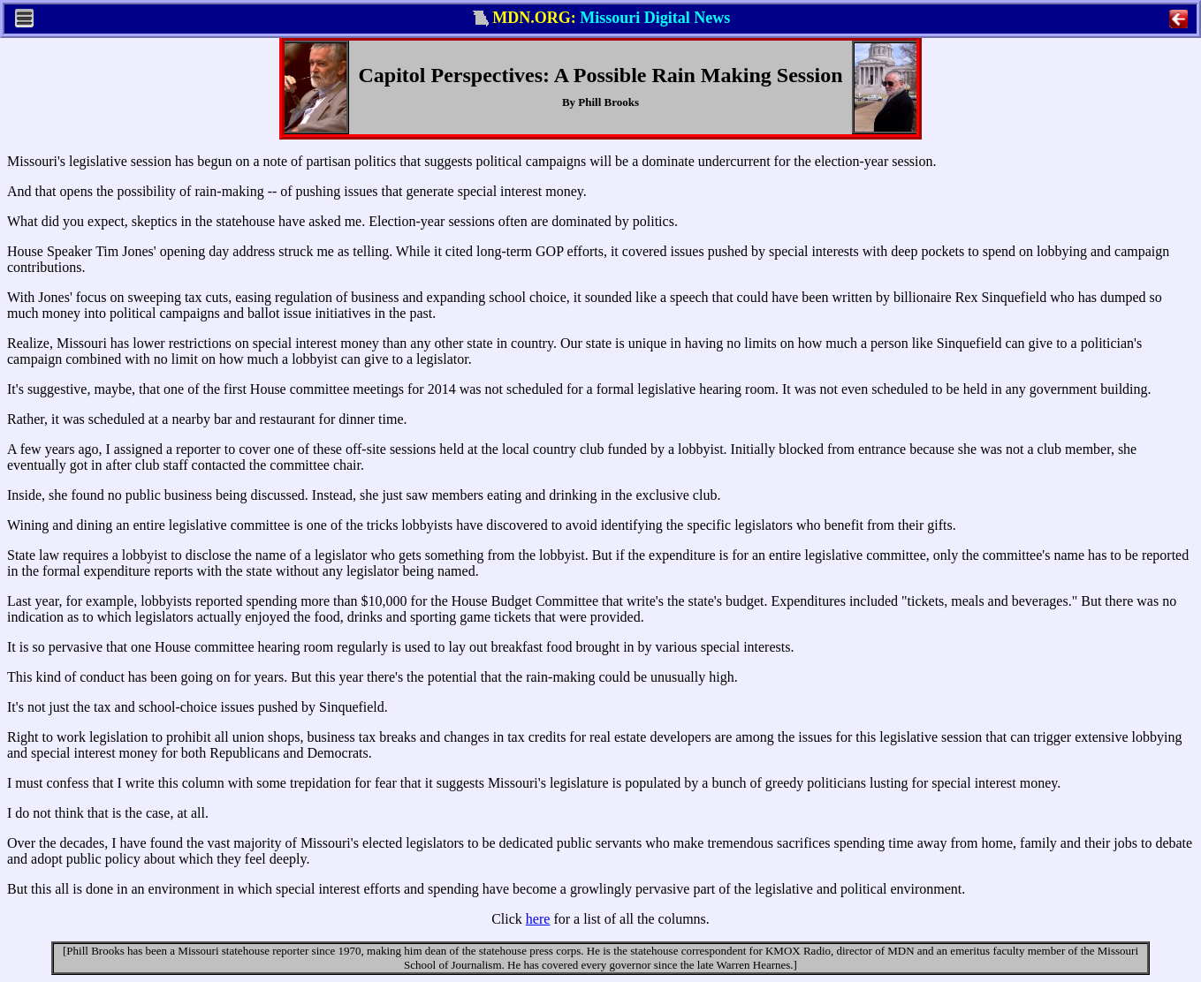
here (538, 918)
